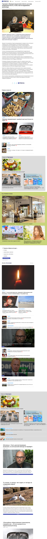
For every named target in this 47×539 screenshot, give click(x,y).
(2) (6, 120)
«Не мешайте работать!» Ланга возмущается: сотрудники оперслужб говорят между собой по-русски (10, 137)
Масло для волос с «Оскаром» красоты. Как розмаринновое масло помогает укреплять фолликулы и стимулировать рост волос (33, 242)
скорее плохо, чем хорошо (8, 254)
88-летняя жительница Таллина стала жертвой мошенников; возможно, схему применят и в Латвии (19, 318)
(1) (22, 318)
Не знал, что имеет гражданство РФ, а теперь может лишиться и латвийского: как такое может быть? (19, 380)
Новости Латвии (24, 1)
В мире (12, 1)
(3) (32, 327)
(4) (16, 373)
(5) (15, 138)
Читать (18, 474)
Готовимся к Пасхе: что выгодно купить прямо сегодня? (14, 171)
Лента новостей (17, 1)
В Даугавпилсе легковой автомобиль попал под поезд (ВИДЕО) (19, 327)
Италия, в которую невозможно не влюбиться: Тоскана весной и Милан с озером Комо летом (24, 429)
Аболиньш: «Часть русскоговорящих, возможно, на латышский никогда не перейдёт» (18, 445)
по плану (5, 250)
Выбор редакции (31, 1)
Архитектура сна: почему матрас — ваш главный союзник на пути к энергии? (17, 223)
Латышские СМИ (37, 1)
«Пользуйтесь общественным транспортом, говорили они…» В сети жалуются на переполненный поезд (26, 137)
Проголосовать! (6, 258)
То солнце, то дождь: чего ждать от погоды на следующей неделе (20, 150)
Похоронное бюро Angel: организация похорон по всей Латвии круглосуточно (12, 187)
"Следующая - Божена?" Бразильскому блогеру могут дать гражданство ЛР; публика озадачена (18, 351)
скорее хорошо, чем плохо (8, 252)
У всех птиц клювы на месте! (11, 434)
